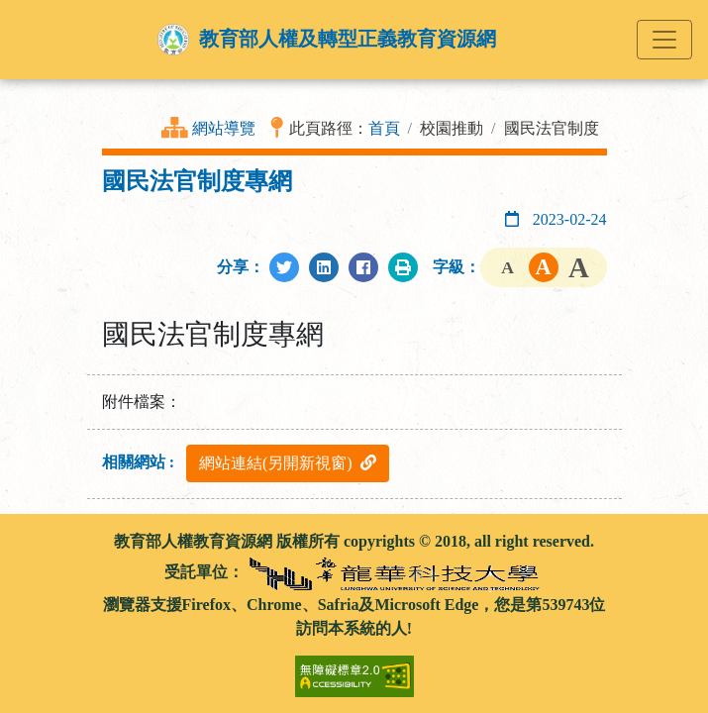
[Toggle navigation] (664, 39)
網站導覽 (223, 128)
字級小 (508, 267)
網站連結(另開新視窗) (287, 463)
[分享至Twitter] (284, 267)
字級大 (579, 267)
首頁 (384, 128)
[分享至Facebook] (363, 267)
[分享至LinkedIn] (324, 267)
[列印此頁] (403, 267)
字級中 (543, 267)
